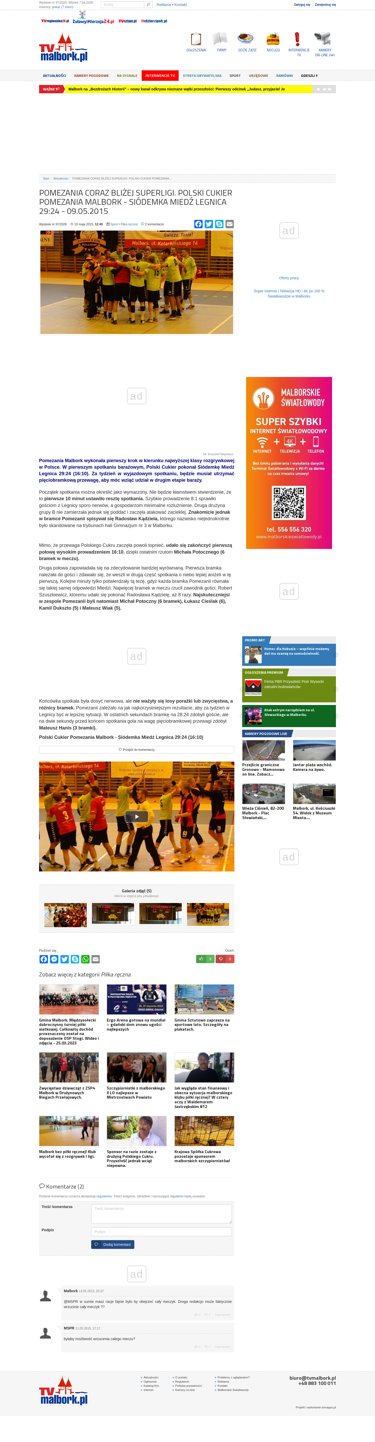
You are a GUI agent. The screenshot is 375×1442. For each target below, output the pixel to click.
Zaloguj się (302, 5)
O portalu (179, 1377)
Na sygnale (127, 75)
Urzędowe (258, 75)
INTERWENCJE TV (299, 52)
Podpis (48, 1230)
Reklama (164, 5)
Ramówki (284, 75)
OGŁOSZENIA (196, 50)
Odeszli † (309, 75)
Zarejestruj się (325, 5)
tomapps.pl (329, 1407)
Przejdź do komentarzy (136, 750)
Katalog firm (150, 1386)
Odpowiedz (222, 1315)
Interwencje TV (160, 75)
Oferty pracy (289, 278)
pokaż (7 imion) (62, 7)
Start (46, 178)
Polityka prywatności (187, 1386)
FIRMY (222, 50)
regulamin (177, 1196)
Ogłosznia (149, 1381)
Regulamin (180, 1381)
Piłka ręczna (129, 224)
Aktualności (54, 75)
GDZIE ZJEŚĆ (247, 50)
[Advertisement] (187, 133)
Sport (235, 75)
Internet (147, 1390)
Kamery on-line (183, 1390)
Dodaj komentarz (111, 1244)
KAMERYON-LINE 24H (325, 52)
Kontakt (180, 5)
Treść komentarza (57, 1207)
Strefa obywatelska (202, 75)
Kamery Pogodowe (91, 75)
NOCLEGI (273, 50)
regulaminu (104, 1196)
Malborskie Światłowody (232, 1390)
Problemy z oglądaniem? (232, 1377)
